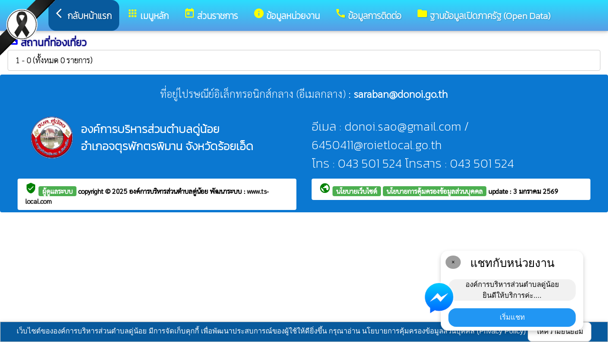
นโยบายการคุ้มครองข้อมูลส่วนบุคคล (435, 191)
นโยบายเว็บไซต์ (356, 191)
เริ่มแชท (512, 317)
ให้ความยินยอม (559, 331)
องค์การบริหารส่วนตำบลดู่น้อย (169, 191)
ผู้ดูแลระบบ (57, 191)
